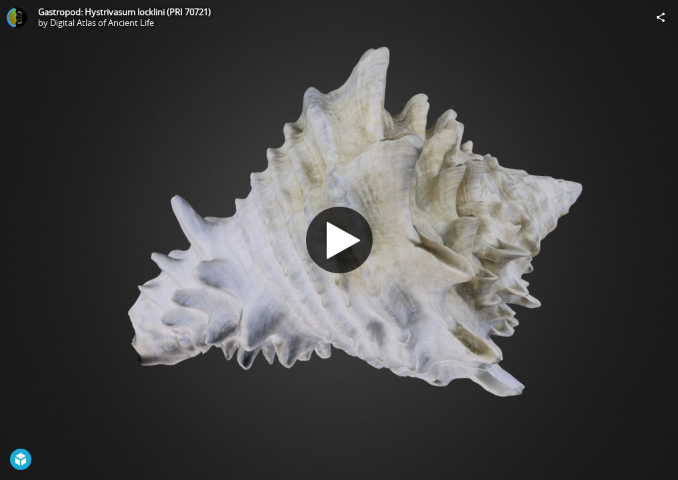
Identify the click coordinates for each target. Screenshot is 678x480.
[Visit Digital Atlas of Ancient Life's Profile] (17, 17)
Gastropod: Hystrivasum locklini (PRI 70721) (124, 12)
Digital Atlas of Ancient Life (102, 23)
